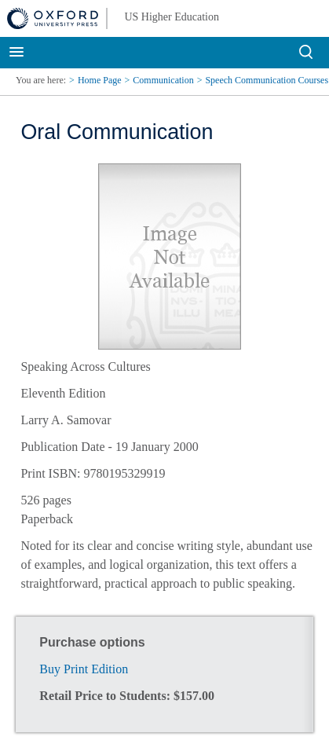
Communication (163, 80)
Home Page (100, 80)
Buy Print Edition (83, 669)
